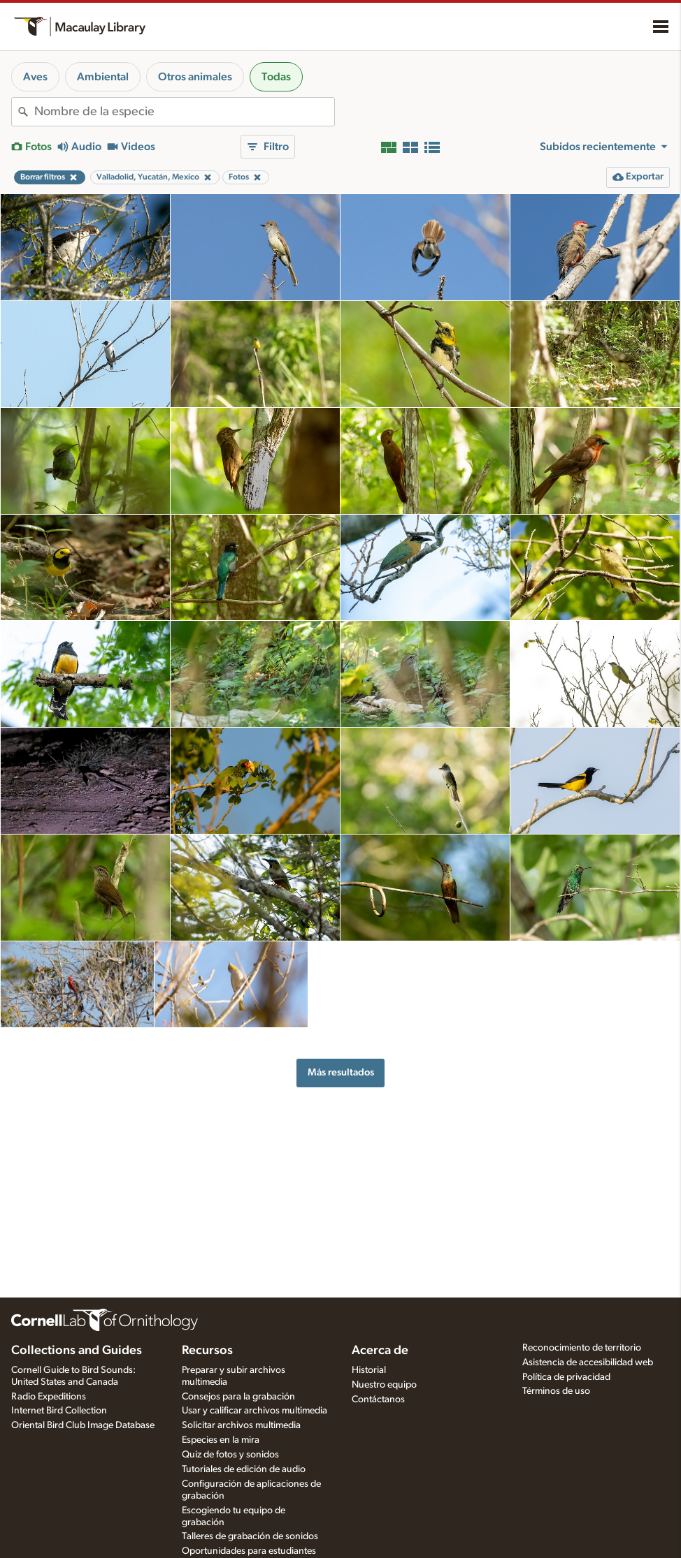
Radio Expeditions (48, 1397)
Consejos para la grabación (238, 1397)
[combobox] (184, 112)
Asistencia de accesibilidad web (587, 1362)
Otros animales (195, 76)
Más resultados (341, 1072)
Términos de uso (556, 1391)
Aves (35, 76)
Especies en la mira (220, 1440)
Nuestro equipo (384, 1385)
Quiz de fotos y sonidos (230, 1455)
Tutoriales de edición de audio (244, 1469)
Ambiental (103, 76)
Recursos (207, 1350)
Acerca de (380, 1350)
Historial (369, 1370)
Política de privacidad (566, 1377)
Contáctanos (378, 1399)
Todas (276, 76)
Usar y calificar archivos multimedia (254, 1411)
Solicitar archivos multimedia (241, 1425)
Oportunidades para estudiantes (249, 1551)
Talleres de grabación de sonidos (250, 1536)
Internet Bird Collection (59, 1411)
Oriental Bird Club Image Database (83, 1425)
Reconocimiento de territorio (581, 1348)
